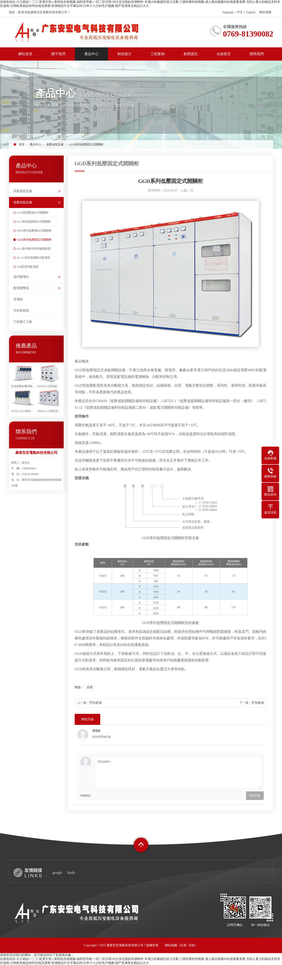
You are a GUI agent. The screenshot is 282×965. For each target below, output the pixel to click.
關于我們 (58, 54)
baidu (71, 872)
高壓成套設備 (22, 191)
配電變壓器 (21, 288)
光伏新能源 (21, 310)
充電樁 (18, 299)
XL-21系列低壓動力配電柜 (33, 257)
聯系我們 (257, 54)
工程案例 (157, 54)
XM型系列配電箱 (28, 266)
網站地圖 (265, 12)
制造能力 (124, 54)
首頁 (21, 144)
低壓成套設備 (54, 144)
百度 (183, 945)
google (57, 872)
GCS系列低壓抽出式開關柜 (34, 221)
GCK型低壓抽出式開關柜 (32, 212)
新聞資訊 (191, 54)
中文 (240, 12)
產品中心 (91, 54)
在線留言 (224, 54)
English (251, 12)
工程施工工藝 (22, 321)
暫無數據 (95, 702)
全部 (90, 687)
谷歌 (192, 945)
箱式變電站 (21, 276)
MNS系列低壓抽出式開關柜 (34, 230)
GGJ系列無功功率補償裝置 (34, 248)
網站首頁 (25, 54)
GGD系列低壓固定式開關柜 (86, 144)
